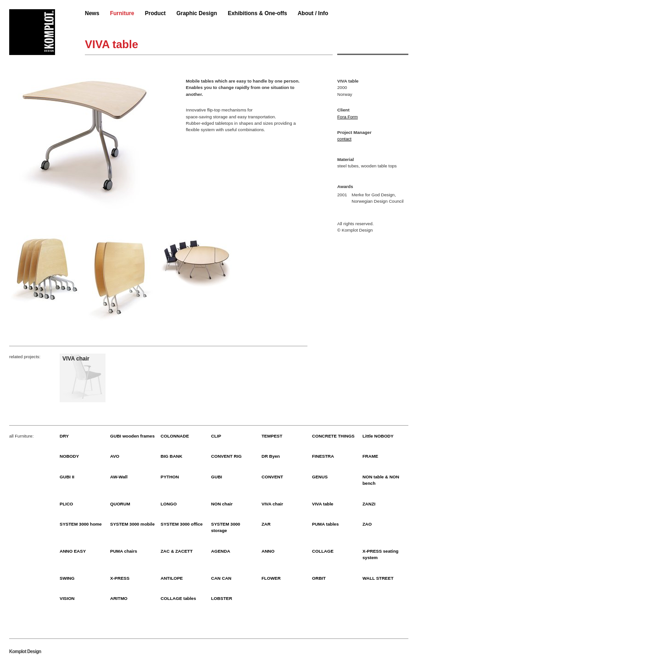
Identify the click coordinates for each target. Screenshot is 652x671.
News (92, 13)
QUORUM (120, 503)
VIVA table (322, 503)
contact (344, 138)
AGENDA (220, 551)
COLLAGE (323, 551)
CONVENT (272, 476)
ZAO (367, 524)
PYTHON (170, 476)
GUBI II (67, 476)
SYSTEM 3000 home (81, 524)
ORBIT (319, 578)
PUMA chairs (123, 551)
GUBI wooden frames (132, 435)
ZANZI (368, 503)
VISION (67, 598)
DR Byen (271, 456)
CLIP (216, 435)
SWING (67, 578)
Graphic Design (196, 13)
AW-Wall (119, 476)
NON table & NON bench (380, 480)
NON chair (222, 503)
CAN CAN (221, 578)
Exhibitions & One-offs (257, 13)
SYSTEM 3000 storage (225, 527)
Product (155, 13)
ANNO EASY (73, 551)
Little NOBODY (378, 435)
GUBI (216, 476)
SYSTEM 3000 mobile (132, 524)
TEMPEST (272, 435)
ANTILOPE (172, 578)
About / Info (313, 13)
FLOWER (271, 578)
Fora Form (347, 116)
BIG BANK (171, 456)
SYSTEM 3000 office (182, 524)
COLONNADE (175, 435)
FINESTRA (323, 456)
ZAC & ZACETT (177, 551)
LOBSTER (221, 598)
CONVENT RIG (226, 456)
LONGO (169, 503)
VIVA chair (272, 503)
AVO (114, 456)
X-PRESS (119, 578)
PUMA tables (325, 524)
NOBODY (69, 456)
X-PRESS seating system (380, 554)
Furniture (122, 13)
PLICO (66, 503)
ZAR (266, 524)
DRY (64, 435)
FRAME (370, 456)
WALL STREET (378, 578)
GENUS (320, 476)
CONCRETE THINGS (333, 435)
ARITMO (119, 598)
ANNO (268, 551)
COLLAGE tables (178, 598)
